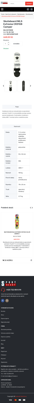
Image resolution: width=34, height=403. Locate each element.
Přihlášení (3, 355)
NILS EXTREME (8, 30)
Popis (17, 107)
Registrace (4, 351)
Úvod (2, 14)
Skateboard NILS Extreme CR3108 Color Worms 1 (17, 233)
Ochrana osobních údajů (7, 333)
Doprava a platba (5, 337)
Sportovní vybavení (10, 14)
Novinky (3, 311)
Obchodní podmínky (6, 329)
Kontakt (3, 340)
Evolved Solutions (20, 396)
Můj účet (3, 358)
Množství (6, 40)
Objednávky (4, 362)
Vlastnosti (17, 126)
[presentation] (3, 85)
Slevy (2, 315)
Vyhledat (29, 3)
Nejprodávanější (5, 322)
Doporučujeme (5, 318)
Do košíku (16, 44)
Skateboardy (20, 14)
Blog (2, 344)
